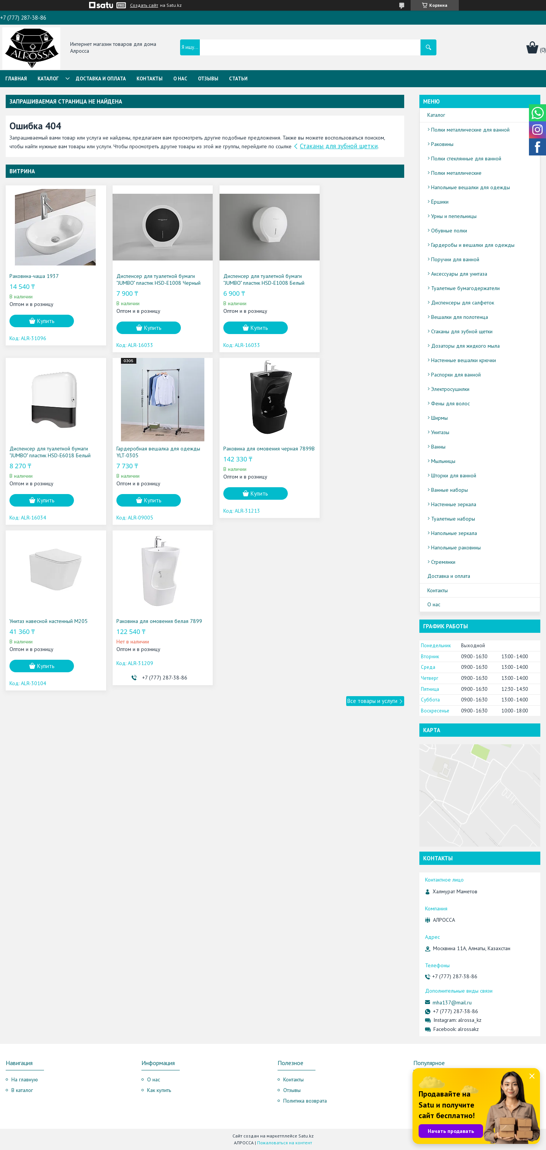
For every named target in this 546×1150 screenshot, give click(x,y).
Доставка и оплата (101, 78)
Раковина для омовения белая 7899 (356, 448)
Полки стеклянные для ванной (466, 158)
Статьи (238, 78)
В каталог (22, 1090)
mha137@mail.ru (452, 1002)
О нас (180, 78)
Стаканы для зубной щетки (339, 146)
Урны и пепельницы (454, 216)
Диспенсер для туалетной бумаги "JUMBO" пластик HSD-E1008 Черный (153, 279)
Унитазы (440, 432)
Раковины (442, 144)
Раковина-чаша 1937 (34, 276)
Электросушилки (450, 389)
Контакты (149, 78)
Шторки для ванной (453, 475)
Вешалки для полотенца (459, 317)
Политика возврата (305, 1100)
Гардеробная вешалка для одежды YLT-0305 (51, 452)
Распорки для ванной (456, 374)
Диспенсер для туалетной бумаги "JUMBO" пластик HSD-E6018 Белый (353, 279)
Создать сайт (144, 5)
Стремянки (443, 562)
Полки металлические (456, 172)
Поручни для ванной (455, 259)
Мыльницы (443, 461)
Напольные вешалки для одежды (470, 187)
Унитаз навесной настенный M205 (251, 448)
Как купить (159, 1090)
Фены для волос (450, 403)
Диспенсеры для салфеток (462, 302)
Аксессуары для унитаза (459, 273)
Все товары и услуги (372, 535)
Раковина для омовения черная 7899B (148, 452)
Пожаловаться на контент (284, 1142)
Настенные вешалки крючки (463, 360)
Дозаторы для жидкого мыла (465, 345)
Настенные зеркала (453, 504)
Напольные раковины (456, 547)
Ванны (438, 446)
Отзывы (208, 78)
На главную (24, 1079)
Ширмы (439, 417)
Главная (16, 78)
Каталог (48, 78)
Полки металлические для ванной (470, 129)
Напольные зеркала (454, 533)
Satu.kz (306, 1136)
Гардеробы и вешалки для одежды (473, 245)
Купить (46, 321)
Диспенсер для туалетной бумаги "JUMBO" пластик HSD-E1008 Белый (252, 279)
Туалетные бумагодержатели (465, 288)
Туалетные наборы (453, 518)
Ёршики (440, 201)
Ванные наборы (449, 489)
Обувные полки (449, 230)
